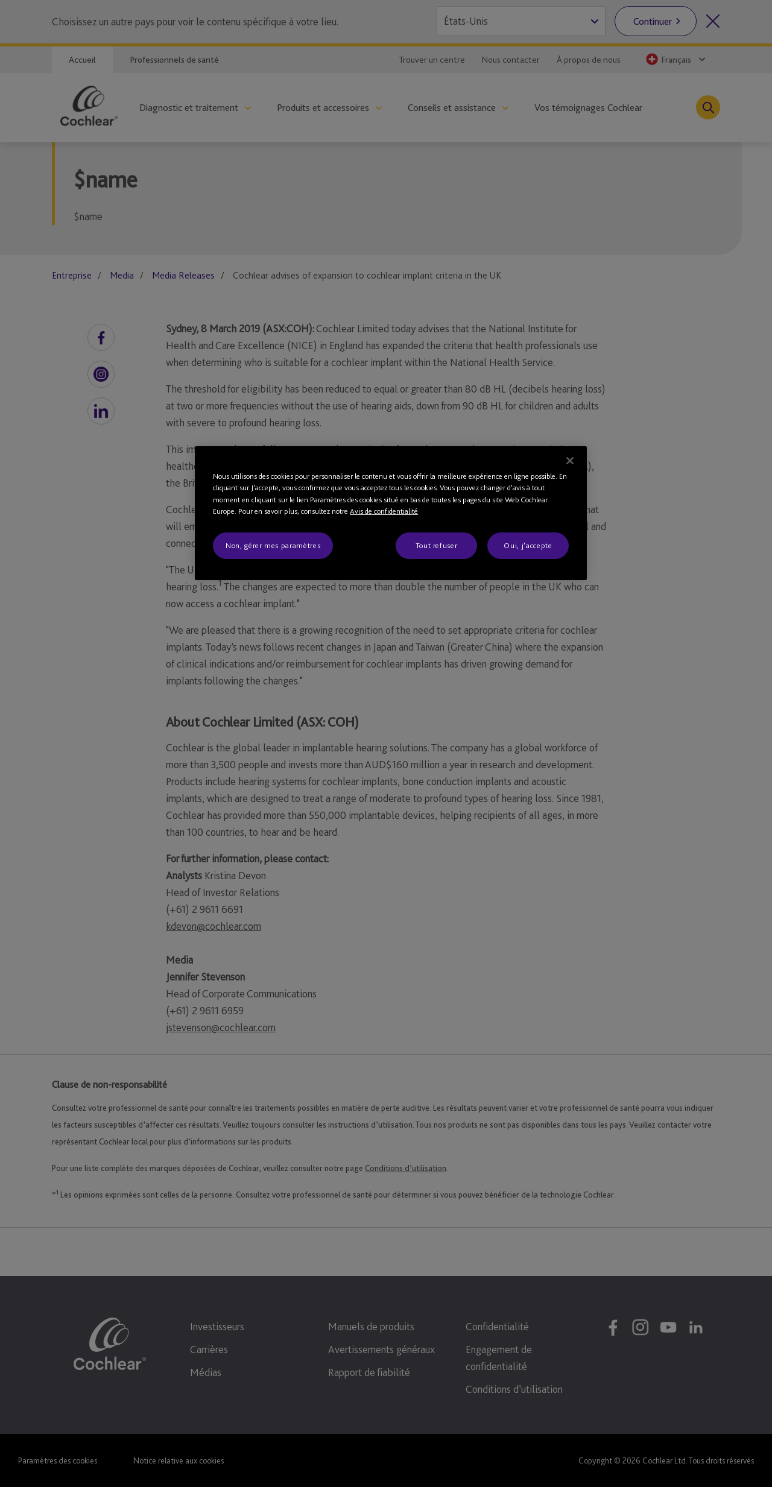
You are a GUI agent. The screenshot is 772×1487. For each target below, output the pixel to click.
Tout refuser (437, 545)
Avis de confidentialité (384, 511)
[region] (391, 513)
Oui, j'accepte (528, 545)
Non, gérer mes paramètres (273, 545)
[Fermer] (570, 460)
